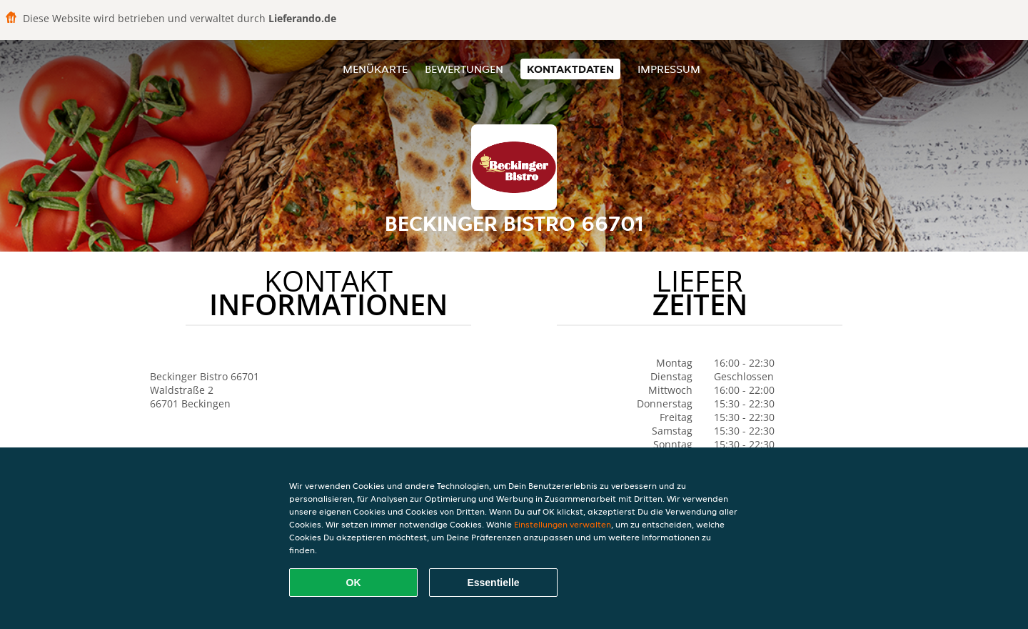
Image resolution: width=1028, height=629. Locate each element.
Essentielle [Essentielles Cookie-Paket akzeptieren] (493, 582)
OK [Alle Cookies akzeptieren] (353, 582)
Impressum (669, 68)
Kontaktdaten (570, 68)
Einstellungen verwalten (562, 524)
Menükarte (375, 68)
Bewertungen (464, 68)
